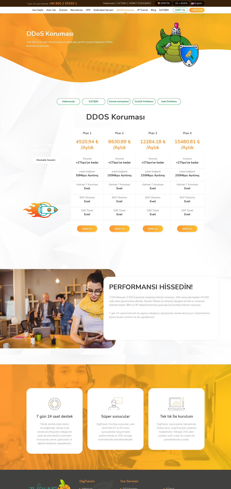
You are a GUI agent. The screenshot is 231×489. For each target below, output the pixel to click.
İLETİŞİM (121, 3)
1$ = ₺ (181, 3)
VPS (88, 10)
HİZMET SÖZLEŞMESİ (140, 3)
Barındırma (77, 10)
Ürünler (63, 10)
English (196, 3)
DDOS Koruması (125, 10)
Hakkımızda (109, 3)
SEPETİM (163, 3)
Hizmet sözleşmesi (119, 101)
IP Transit (142, 10)
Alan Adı (51, 10)
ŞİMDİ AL (87, 228)
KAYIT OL (180, 10)
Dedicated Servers (103, 10)
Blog (153, 10)
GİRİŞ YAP (197, 10)
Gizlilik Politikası (144, 101)
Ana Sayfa (37, 10)
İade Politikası (169, 101)
